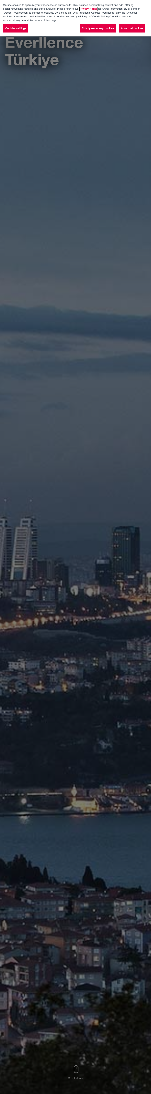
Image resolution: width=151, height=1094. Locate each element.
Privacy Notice (88, 4)
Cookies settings (15, 23)
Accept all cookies (132, 23)
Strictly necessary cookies (98, 23)
